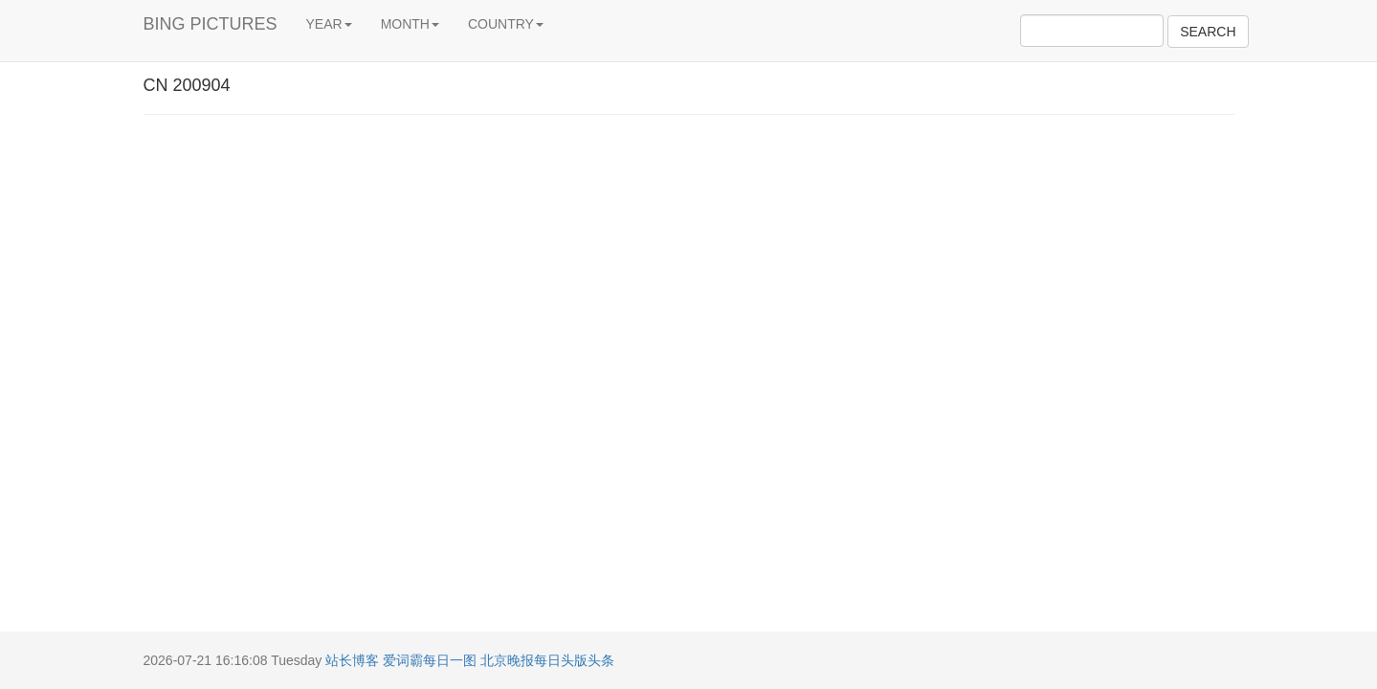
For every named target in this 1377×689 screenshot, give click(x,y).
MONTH (410, 24)
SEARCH (1207, 31)
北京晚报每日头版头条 (547, 660)
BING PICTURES (211, 23)
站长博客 (352, 660)
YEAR (329, 24)
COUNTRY (506, 24)
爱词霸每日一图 (430, 660)
